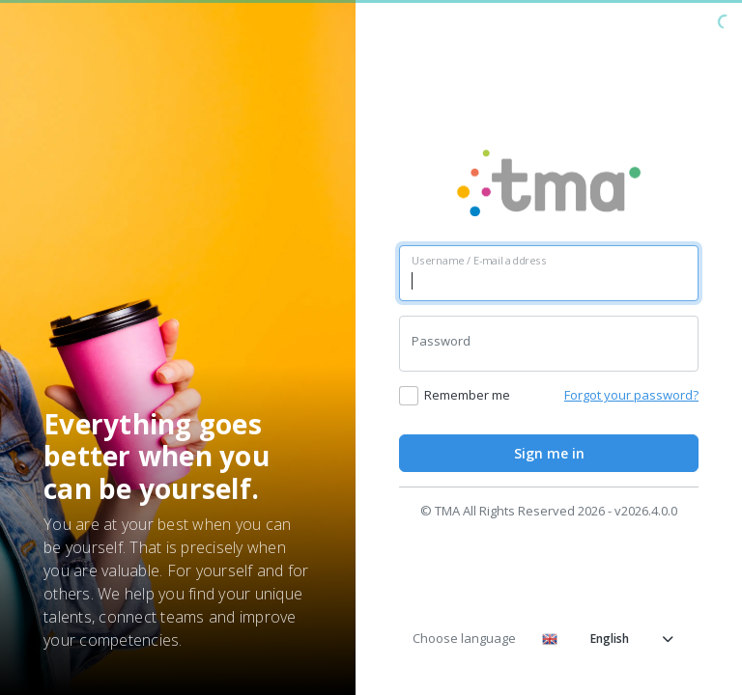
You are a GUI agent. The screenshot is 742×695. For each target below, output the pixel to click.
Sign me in (549, 453)
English (607, 638)
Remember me (467, 394)
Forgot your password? (631, 394)
